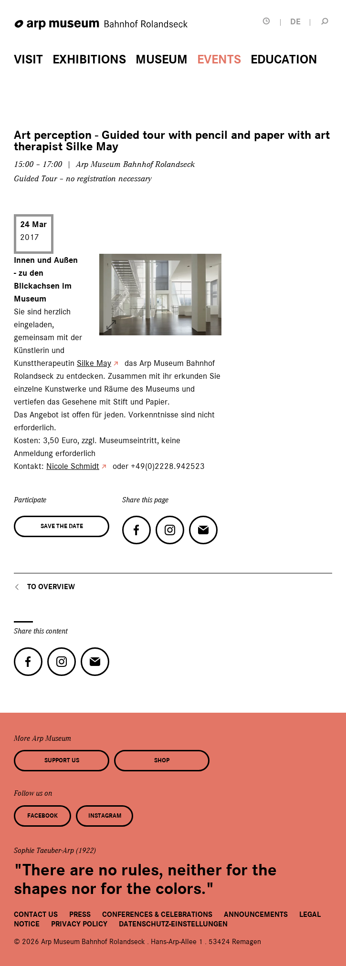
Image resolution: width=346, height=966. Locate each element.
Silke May (94, 363)
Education (284, 59)
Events (219, 59)
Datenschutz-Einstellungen (173, 924)
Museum (162, 59)
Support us (61, 760)
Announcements (256, 914)
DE (295, 22)
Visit (28, 59)
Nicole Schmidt (72, 466)
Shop (161, 760)
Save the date (62, 526)
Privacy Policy (79, 924)
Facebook (42, 816)
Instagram (104, 816)
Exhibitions (89, 59)
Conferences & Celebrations (157, 914)
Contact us (36, 914)
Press (80, 914)
